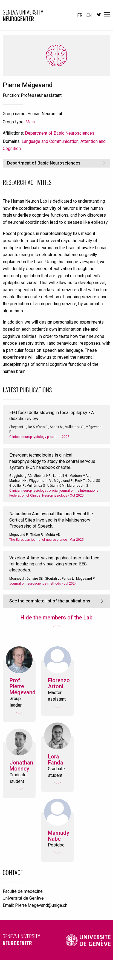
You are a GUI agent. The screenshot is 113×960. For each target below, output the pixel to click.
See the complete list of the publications (49, 601)
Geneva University (28, 939)
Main (30, 121)
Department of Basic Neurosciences (59, 133)
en (89, 15)
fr (79, 15)
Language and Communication (50, 141)
